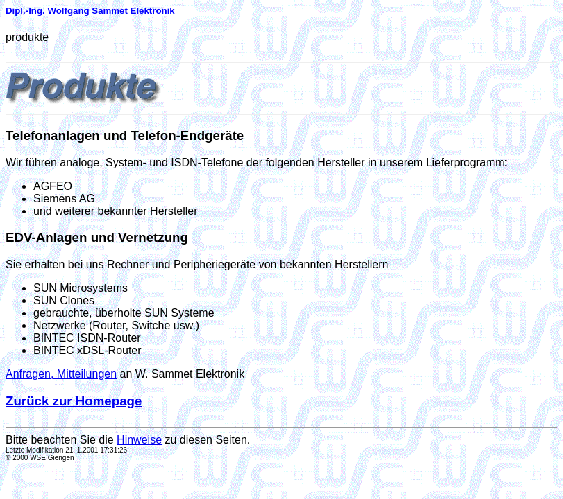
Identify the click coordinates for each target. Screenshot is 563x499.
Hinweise (139, 440)
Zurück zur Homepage (74, 401)
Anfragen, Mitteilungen (61, 374)
